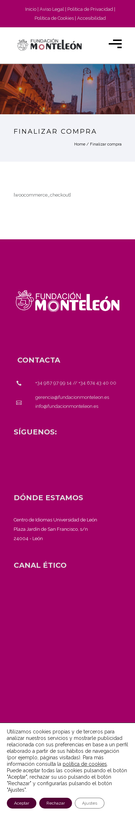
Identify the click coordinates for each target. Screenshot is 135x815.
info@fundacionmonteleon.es (66, 406)
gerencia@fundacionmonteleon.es (72, 397)
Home (79, 144)
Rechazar (55, 803)
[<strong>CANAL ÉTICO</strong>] (40, 565)
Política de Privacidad (90, 9)
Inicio (30, 9)
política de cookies (85, 764)
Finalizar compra (106, 144)
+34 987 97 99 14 (53, 383)
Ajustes (89, 803)
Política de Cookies (54, 18)
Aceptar (21, 803)
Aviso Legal (52, 9)
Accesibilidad (91, 18)
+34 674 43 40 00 (97, 383)
